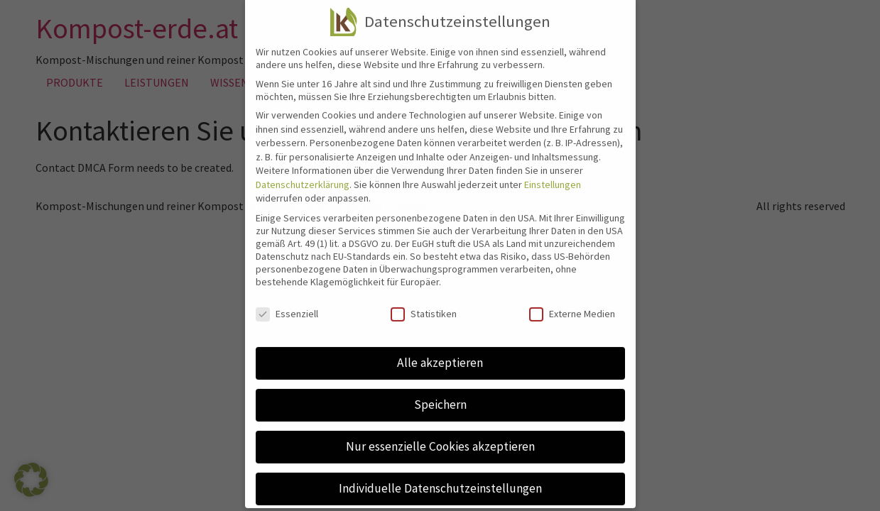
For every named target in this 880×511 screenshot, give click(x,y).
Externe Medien (572, 301)
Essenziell (287, 301)
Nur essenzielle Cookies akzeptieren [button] (440, 434)
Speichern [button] (440, 392)
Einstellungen (552, 172)
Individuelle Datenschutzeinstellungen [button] (440, 476)
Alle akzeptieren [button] (440, 350)
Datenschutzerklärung (302, 172)
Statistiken (424, 301)
